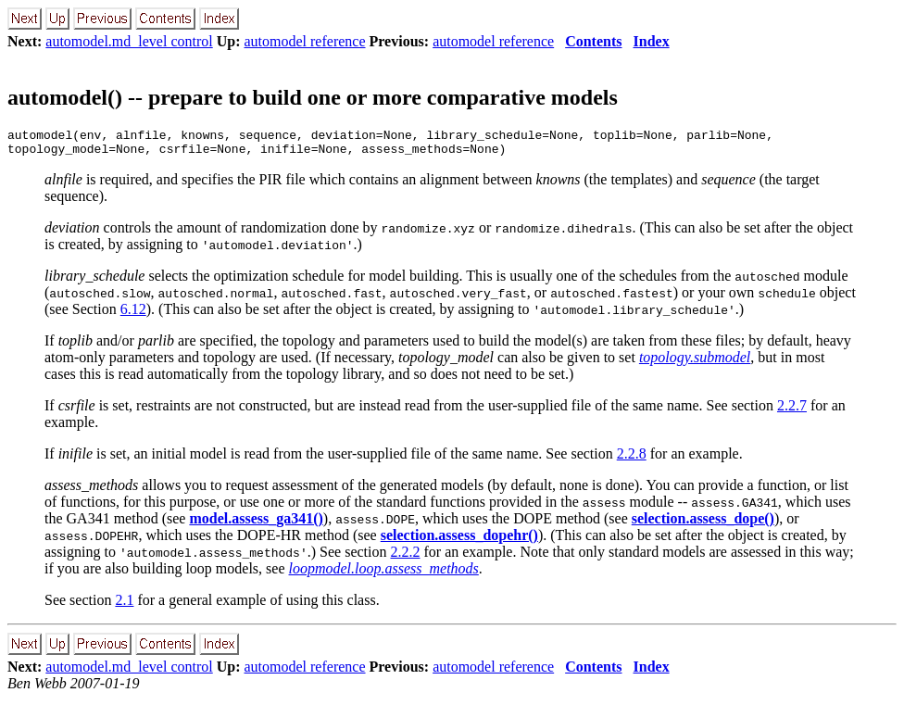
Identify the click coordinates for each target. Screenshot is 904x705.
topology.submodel (694, 363)
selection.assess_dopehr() (459, 540)
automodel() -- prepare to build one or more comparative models (312, 97)
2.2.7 (792, 411)
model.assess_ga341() (255, 524)
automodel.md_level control (128, 41)
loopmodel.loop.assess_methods (384, 574)
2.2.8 (632, 459)
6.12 (133, 314)
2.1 (124, 605)
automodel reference (305, 41)
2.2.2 (405, 557)
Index (652, 41)
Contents (593, 41)
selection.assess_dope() (703, 524)
